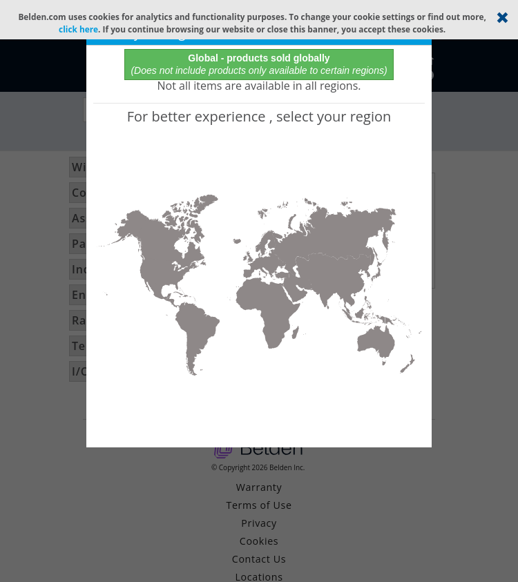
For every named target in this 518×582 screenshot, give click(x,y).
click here (78, 29)
